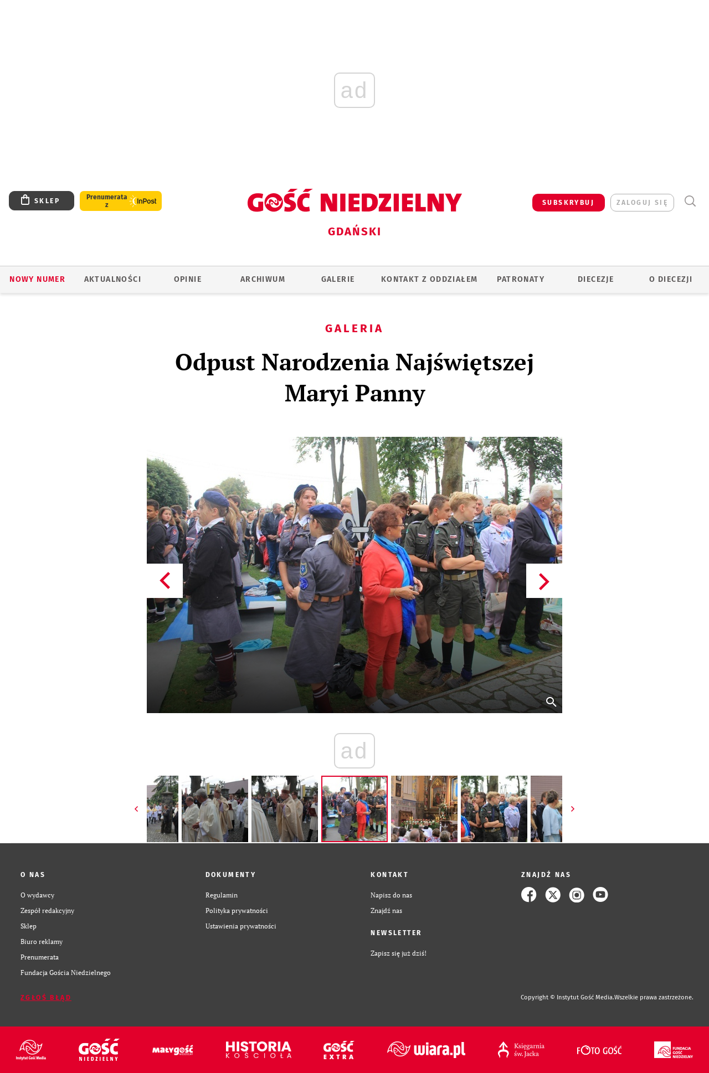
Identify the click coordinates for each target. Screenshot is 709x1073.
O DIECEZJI (670, 279)
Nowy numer (37, 279)
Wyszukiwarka (690, 201)
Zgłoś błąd (45, 998)
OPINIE (188, 279)
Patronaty (520, 279)
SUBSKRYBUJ (568, 203)
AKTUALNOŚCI (112, 279)
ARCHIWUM (262, 279)
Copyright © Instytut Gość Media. (567, 997)
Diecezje (596, 279)
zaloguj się (642, 203)
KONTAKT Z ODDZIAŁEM (429, 279)
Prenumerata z (106, 201)
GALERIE (338, 279)
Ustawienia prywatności (240, 925)
